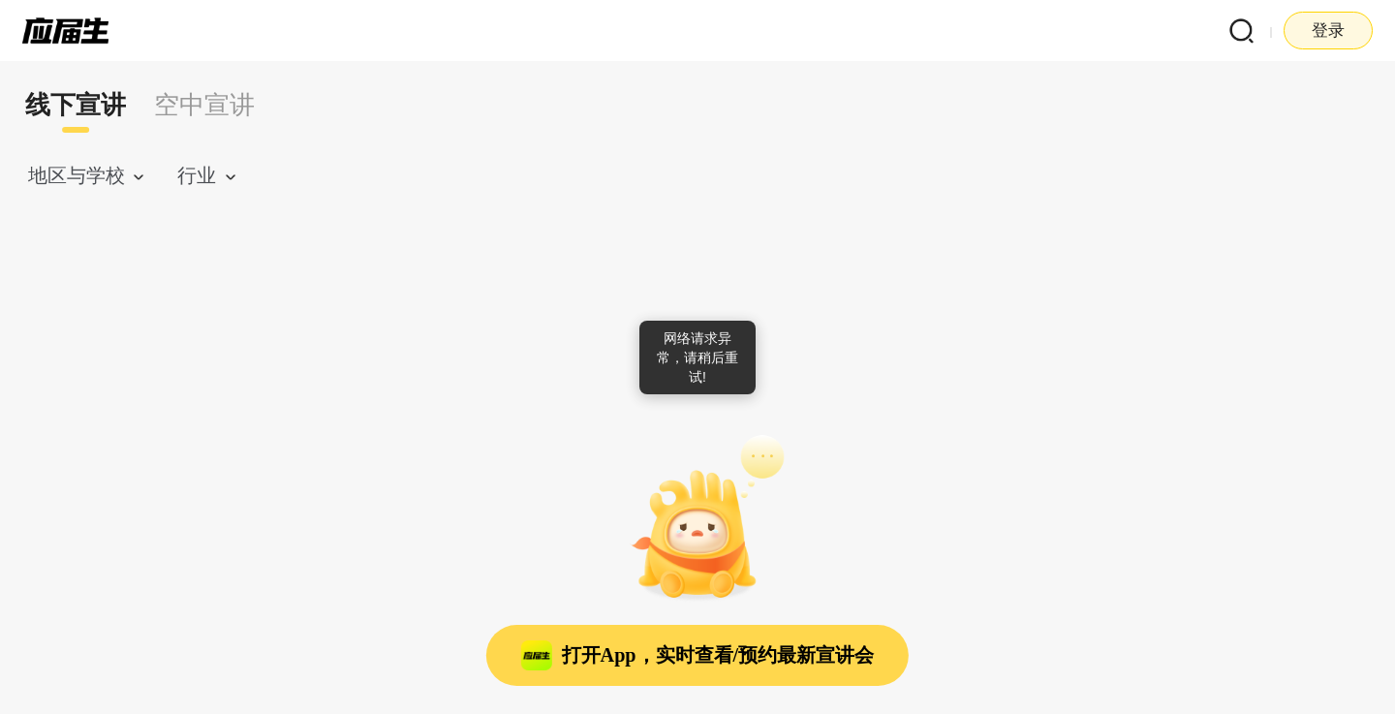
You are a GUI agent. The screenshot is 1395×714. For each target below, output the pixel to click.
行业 (196, 175)
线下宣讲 (75, 105)
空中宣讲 (204, 105)
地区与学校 (76, 175)
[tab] (76, 106)
